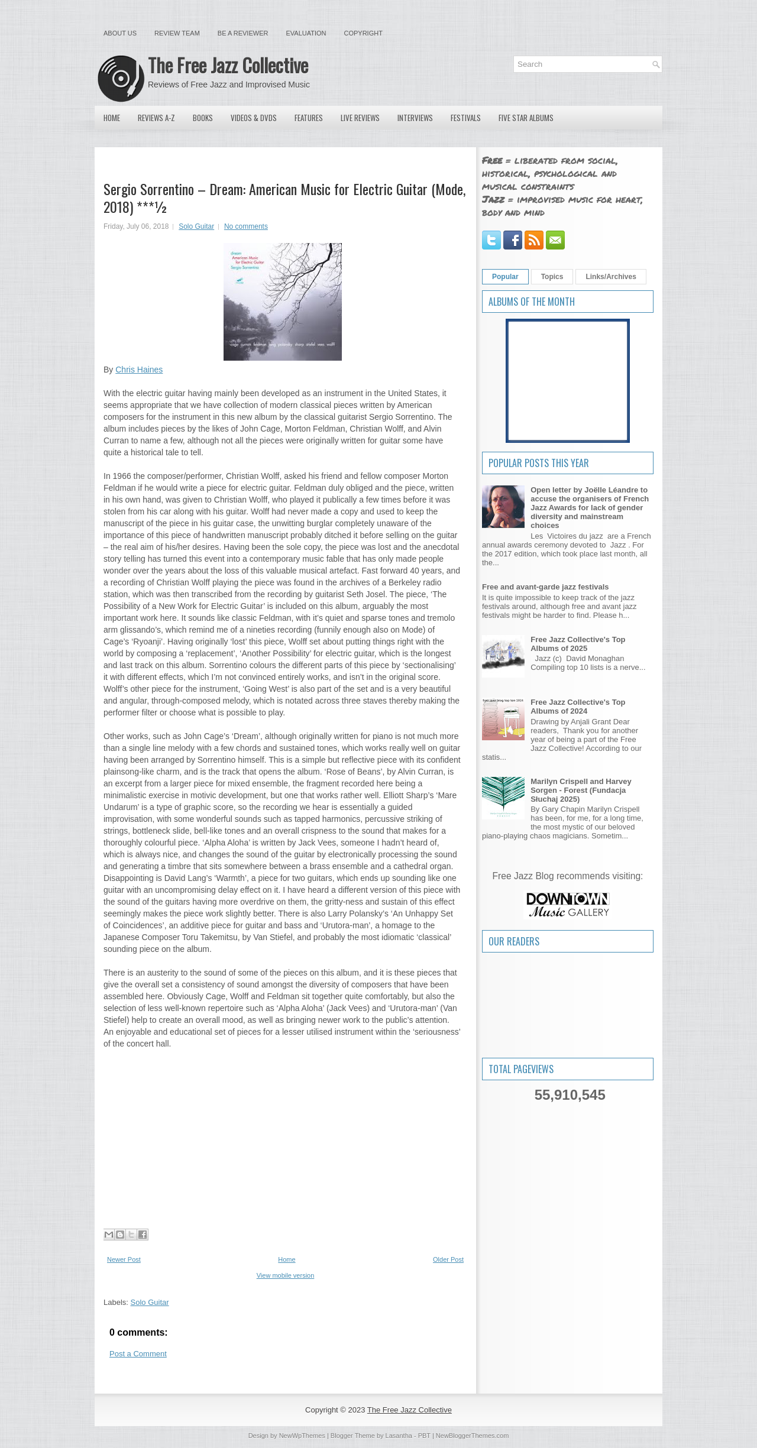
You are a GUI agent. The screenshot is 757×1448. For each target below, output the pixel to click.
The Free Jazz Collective (228, 65)
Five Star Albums (526, 118)
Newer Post (124, 1259)
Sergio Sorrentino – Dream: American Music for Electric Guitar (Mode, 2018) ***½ (284, 197)
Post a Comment (138, 1353)
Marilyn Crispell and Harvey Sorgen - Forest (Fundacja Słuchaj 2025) (581, 790)
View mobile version (286, 1275)
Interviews (415, 118)
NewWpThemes (302, 1435)
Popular (505, 277)
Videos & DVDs (254, 118)
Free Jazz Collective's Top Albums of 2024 (577, 706)
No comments (246, 226)
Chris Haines (139, 369)
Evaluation (306, 33)
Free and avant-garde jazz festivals (545, 586)
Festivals (466, 118)
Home (111, 118)
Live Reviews (360, 118)
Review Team (177, 33)
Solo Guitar (196, 226)
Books (203, 118)
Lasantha (399, 1435)
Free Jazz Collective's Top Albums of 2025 (577, 644)
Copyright (363, 33)
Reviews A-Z (156, 118)
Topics (552, 277)
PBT (424, 1435)
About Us (120, 33)
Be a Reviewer (243, 33)
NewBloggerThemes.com (472, 1435)
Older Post (448, 1259)
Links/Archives (610, 277)
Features (309, 118)
